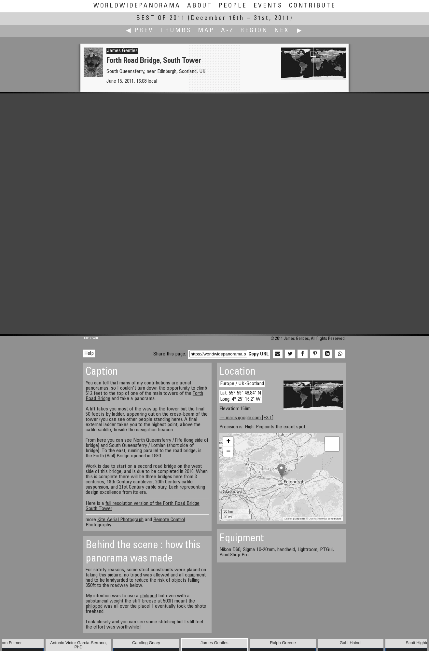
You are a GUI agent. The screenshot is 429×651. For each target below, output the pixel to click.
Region (254, 31)
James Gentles (122, 50)
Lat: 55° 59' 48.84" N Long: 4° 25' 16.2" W (240, 396)
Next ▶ (288, 31)
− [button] (228, 452)
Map (206, 31)
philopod (148, 596)
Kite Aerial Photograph (120, 519)
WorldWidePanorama (137, 6)
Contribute (312, 6)
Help (89, 353)
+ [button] (228, 442)
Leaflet (288, 518)
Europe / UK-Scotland (242, 383)
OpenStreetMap (318, 518)
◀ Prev (140, 31)
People (233, 6)
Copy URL (258, 354)
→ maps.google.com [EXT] (246, 418)
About (199, 6)
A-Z (227, 31)
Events (268, 6)
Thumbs (175, 31)
